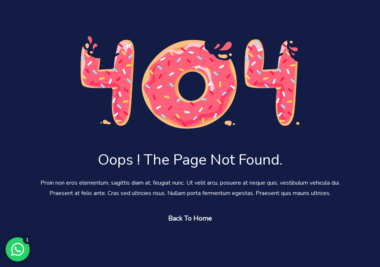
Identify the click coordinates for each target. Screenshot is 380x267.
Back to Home (190, 218)
